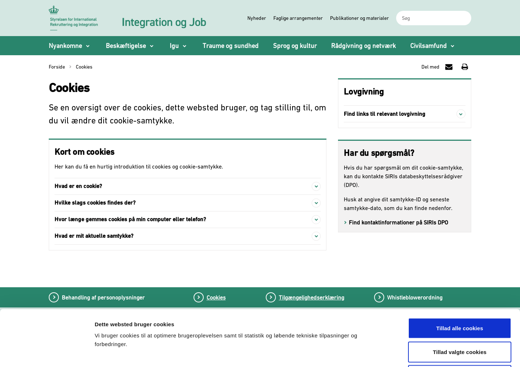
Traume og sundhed (231, 45)
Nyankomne (65, 45)
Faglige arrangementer (298, 18)
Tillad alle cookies (459, 272)
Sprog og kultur (295, 45)
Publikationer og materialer (359, 18)
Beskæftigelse (126, 45)
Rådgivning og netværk (363, 45)
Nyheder (256, 18)
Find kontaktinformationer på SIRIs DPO (398, 222)
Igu (174, 45)
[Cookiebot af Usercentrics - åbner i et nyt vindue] (46, 353)
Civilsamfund (428, 45)
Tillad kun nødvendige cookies (459, 319)
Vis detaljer (378, 353)
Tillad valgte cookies (460, 296)
